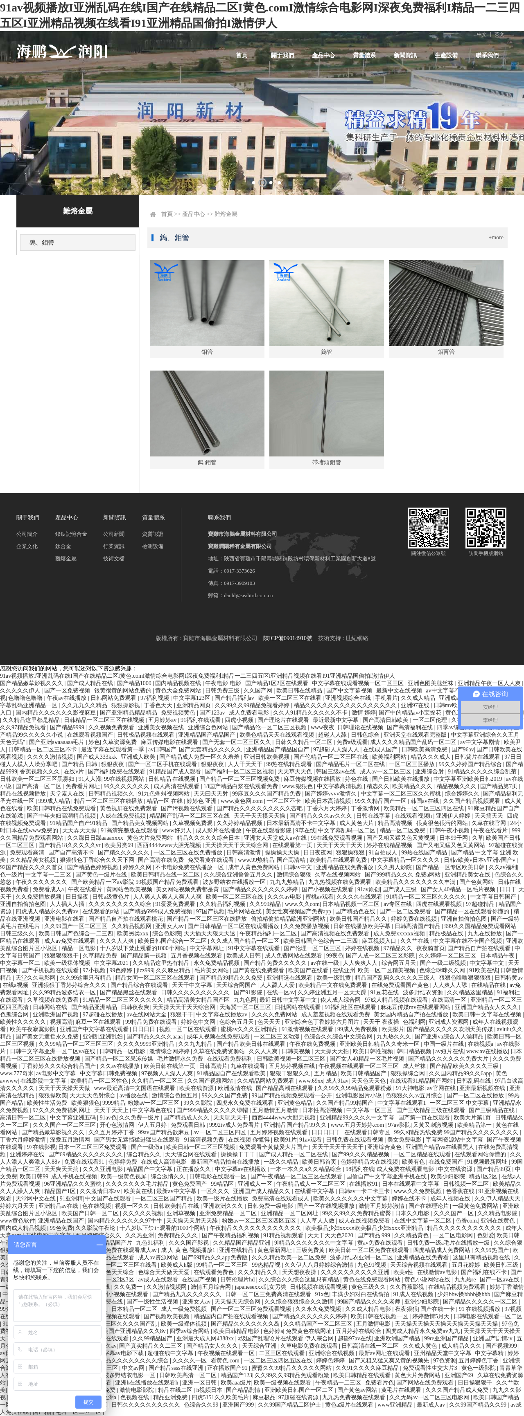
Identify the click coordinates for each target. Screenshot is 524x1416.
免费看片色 (379, 1383)
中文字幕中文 (488, 963)
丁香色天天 (159, 705)
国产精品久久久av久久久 (321, 816)
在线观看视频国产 (91, 735)
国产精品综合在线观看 (140, 985)
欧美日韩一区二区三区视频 (201, 1147)
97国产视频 (210, 911)
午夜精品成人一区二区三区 (311, 1184)
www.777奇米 (17, 1073)
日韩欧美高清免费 (425, 749)
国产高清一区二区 (39, 786)
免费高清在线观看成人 (281, 1199)
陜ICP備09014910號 (287, 638)
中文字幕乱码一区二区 (347, 830)
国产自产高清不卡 (72, 853)
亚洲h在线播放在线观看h (147, 1383)
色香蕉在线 (461, 1191)
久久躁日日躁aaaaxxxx (95, 838)
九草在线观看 (248, 1066)
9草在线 (306, 830)
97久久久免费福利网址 (62, 1110)
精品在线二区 (176, 1390)
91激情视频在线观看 (308, 1029)
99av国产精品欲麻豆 (164, 1132)
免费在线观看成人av (132, 1250)
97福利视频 (155, 698)
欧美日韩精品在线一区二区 (166, 875)
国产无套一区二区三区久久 (237, 742)
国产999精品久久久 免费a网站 (403, 875)
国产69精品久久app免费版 (215, 1257)
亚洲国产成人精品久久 (262, 1191)
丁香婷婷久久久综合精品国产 (59, 1066)
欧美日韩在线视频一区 (380, 1316)
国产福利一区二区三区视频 (240, 772)
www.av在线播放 (487, 1051)
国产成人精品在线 (91, 683)
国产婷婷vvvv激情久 (331, 794)
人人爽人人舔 (451, 985)
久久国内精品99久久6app (461, 1073)
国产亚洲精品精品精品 (129, 713)
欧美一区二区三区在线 (235, 897)
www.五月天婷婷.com (358, 1125)
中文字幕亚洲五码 (73, 1118)
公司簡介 (27, 534)
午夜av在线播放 (67, 698)
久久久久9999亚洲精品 (146, 1044)
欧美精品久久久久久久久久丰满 (416, 882)
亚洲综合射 (430, 772)
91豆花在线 (385, 992)
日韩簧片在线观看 (478, 757)
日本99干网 (454, 838)
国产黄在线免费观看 (259, 970)
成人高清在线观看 (177, 786)
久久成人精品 (419, 698)
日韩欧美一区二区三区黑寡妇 (38, 779)
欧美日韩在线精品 (300, 691)
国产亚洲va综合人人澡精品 (450, 1037)
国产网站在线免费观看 (425, 1383)
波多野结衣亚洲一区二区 (362, 1257)
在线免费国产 (447, 1162)
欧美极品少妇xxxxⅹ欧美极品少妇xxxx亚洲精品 (365, 1228)
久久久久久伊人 (21, 691)
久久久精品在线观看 (109, 1257)
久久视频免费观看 (112, 727)
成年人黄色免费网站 (254, 867)
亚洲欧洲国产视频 (56, 1014)
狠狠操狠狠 (351, 853)
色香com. (467, 1221)
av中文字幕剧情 (480, 742)
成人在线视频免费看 (365, 1221)
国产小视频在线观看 (328, 889)
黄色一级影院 (479, 1368)
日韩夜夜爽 (135, 1007)
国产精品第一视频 (144, 956)
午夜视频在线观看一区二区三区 (359, 1066)
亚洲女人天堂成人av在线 (276, 838)
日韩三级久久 (18, 934)
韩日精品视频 (415, 1051)
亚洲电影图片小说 (359, 1095)
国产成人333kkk (98, 757)
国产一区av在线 (500, 1280)
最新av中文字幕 (177, 1191)
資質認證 (152, 534)
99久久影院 (198, 1103)
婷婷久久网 (138, 867)
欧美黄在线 (139, 1191)
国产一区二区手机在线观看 (163, 764)
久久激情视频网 (167, 1287)
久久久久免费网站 (275, 1014)
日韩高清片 (213, 1066)
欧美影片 (393, 1029)
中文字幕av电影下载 (118, 1353)
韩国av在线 (425, 801)
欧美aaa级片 (236, 1383)
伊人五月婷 (153, 1125)
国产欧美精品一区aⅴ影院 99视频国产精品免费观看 (135, 882)
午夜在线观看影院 (269, 830)
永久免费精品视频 (217, 963)
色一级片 (11, 875)
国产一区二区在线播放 (476, 1095)
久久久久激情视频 (51, 757)
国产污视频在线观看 (187, 808)
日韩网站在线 (51, 1007)
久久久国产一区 (454, 1213)
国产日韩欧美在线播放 (401, 779)
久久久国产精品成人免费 (457, 1390)
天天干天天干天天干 (338, 1147)
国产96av (463, 749)
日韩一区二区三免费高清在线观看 (269, 1294)
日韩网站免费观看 (114, 698)
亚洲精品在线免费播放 (345, 867)
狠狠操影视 (126, 705)
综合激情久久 (169, 1176)
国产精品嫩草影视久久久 (32, 683)
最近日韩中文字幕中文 (289, 1000)
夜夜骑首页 (430, 948)
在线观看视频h (414, 816)
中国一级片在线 (444, 1044)
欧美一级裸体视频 (68, 963)
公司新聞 (113, 534)
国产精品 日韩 (80, 764)
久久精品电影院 (498, 1213)
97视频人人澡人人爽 (167, 1073)
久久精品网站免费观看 (266, 1081)
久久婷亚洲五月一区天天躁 (333, 992)
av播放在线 (134, 1095)
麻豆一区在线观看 (99, 1022)
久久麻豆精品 (174, 970)
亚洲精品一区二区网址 (290, 1213)
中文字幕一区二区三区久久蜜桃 (402, 794)
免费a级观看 (352, 742)
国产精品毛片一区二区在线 (351, 764)
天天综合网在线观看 (191, 1154)
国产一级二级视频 (444, 963)
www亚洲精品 (395, 1405)
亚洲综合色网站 (209, 727)
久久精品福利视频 (223, 904)
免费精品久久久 (178, 1235)
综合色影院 (166, 934)
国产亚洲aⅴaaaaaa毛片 (57, 742)
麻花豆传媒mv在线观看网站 (416, 1007)
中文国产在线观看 (109, 1199)
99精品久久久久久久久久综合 (132, 1361)
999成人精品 (55, 801)
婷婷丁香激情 (507, 1287)
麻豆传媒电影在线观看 (170, 742)
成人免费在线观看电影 (406, 1169)
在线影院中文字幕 (44, 1081)
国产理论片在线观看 (284, 720)
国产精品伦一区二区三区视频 (270, 727)
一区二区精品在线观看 (422, 1154)
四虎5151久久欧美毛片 (221, 1397)
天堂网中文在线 (36, 1199)
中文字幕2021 (112, 963)
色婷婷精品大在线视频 (370, 1162)
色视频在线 (135, 1397)
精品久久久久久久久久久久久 (465, 1228)
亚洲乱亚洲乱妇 (103, 1037)
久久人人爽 (264, 1051)
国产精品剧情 (244, 1390)
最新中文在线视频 (400, 691)
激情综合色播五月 (175, 1095)
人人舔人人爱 (278, 985)
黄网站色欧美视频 (130, 889)
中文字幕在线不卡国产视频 (468, 941)
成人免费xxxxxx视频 (400, 934)
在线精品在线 (489, 985)
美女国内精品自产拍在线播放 (412, 1014)
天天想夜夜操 (300, 1272)
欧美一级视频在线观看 (283, 1383)
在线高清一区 (450, 1000)
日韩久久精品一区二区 (304, 742)
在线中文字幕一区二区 (423, 1221)
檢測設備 (152, 546)
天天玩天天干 (231, 1118)
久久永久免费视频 (319, 1309)
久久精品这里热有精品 (161, 963)
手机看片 (386, 698)
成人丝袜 (415, 1066)
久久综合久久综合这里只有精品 (300, 1280)
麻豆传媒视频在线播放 (313, 779)
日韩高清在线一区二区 (370, 1346)
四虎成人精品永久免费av (48, 911)
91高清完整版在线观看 (130, 830)
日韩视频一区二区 (466, 1184)
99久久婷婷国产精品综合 (471, 764)
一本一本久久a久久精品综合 (306, 1169)
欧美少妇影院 (449, 1176)
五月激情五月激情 (276, 1110)
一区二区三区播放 (412, 764)
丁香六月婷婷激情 (23, 1140)
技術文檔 (113, 558)
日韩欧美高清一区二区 (188, 1375)
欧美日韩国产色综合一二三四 (76, 934)
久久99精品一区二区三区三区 (76, 1044)
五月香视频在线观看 (197, 956)
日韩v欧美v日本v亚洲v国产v (480, 860)
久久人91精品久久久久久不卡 (311, 713)
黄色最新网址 (275, 1250)
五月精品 (326, 1073)
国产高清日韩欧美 (386, 720)
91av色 (108, 1118)
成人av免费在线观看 (70, 941)
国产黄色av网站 (358, 1390)
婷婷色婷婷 (331, 1361)
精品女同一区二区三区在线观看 (156, 978)
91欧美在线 (483, 970)
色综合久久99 (202, 1405)
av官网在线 (442, 1088)
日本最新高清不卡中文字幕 (302, 823)
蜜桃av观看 (319, 897)
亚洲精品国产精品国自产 (278, 749)
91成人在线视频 (414, 1294)
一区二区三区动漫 (277, 1037)
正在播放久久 (194, 1169)
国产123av (212, 713)
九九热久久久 (395, 1037)
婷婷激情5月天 (431, 1316)
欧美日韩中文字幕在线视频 (487, 1014)
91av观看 (311, 1140)
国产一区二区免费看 (406, 911)
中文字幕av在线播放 (241, 1169)
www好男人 (177, 830)
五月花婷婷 (467, 1265)
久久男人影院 (395, 867)
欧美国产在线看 (309, 970)
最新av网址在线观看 (385, 1353)
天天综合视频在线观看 (419, 1265)
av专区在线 (398, 904)
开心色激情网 (118, 1125)
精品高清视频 (396, 823)
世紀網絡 (357, 638)
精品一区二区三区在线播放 (109, 801)
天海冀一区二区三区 (246, 1007)
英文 (499, 34)
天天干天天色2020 (331, 1235)
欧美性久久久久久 (23, 1022)
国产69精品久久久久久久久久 (86, 1154)
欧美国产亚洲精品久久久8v (132, 1331)
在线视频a (481, 1044)
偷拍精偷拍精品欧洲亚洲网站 (289, 919)
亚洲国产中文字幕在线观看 (95, 1029)
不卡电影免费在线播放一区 (190, 867)
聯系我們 (487, 55)
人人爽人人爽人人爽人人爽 (168, 897)
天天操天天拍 (332, 1051)
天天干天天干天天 (340, 845)
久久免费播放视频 (39, 897)
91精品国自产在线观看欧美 (232, 1073)
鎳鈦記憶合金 (71, 534)
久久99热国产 (492, 1250)
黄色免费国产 (190, 1184)
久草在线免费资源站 (219, 1051)
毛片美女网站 (212, 970)
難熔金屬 (226, 214)
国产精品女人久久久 (212, 1346)
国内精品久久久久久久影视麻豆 (56, 713)
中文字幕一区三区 (370, 1110)
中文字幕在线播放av (222, 1014)
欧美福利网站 (390, 757)
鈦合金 (63, 546)
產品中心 (323, 55)
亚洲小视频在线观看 (123, 1294)
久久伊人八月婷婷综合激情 (320, 1265)
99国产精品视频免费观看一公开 (293, 1095)
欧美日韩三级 (502, 1265)
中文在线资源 (456, 1169)
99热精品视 (267, 1265)
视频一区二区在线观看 (188, 1029)
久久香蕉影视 (408, 1287)
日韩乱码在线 (474, 1081)
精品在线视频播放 (23, 794)
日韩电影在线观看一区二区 (488, 1316)
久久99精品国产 (153, 1338)
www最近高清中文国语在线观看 (135, 1088)
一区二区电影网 (453, 1235)
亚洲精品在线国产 (62, 1221)
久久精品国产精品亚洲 (242, 1243)
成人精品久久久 (462, 1346)
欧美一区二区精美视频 (387, 970)
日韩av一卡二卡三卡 (365, 1191)
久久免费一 (129, 1287)
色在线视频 (97, 1206)
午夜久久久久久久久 (42, 882)
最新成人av (432, 1405)
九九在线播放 (486, 934)
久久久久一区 (190, 1361)
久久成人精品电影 (369, 1309)
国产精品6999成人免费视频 (158, 911)
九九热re (465, 1280)
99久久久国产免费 (225, 1095)
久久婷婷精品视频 (240, 823)
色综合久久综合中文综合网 (339, 1037)
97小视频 (95, 970)
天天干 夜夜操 (381, 1022)
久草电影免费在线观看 (309, 1346)
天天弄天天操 (80, 830)
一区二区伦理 (431, 720)
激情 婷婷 (364, 713)
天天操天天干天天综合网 (237, 845)
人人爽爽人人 (361, 963)
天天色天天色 (369, 1081)
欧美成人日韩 (244, 956)
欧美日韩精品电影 (237, 1331)
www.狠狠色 (298, 786)
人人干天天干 (246, 764)
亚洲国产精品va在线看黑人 (441, 1147)
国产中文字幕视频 (350, 691)
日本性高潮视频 (323, 1110)
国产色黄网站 (477, 882)
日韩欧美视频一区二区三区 (292, 1059)
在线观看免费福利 (230, 1059)
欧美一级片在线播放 (223, 1199)
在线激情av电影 (437, 1272)
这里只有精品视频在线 (482, 1257)
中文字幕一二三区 (49, 875)
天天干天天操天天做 (65, 1088)
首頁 (241, 55)
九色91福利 (151, 1243)
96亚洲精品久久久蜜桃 (73, 1184)
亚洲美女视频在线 (161, 727)
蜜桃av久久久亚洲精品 (250, 1029)
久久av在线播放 (120, 1066)
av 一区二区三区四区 (220, 1132)
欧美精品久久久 (413, 786)
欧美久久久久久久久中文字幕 (351, 1199)
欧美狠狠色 (85, 1103)
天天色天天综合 (115, 1272)
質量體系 (364, 55)
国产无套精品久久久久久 (211, 749)
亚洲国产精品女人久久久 (487, 1007)
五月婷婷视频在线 (292, 1066)
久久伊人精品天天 (498, 1199)
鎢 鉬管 (207, 462)
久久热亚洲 (140, 1235)
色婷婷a (273, 1331)
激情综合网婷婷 (170, 1051)
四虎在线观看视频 (439, 904)
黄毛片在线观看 (402, 1390)
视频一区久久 (133, 1206)
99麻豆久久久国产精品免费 (267, 794)
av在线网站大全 (147, 1014)
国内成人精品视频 (23, 1228)
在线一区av (281, 992)
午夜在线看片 (491, 830)
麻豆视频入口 (380, 941)
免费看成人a (49, 889)
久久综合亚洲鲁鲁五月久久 (239, 875)
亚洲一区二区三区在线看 (126, 1265)
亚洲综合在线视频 (332, 1353)
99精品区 (223, 1184)
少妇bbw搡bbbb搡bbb (464, 1294)
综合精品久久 (144, 1154)
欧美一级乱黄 (334, 978)
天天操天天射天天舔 (192, 1221)
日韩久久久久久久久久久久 (196, 992)
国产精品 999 (374, 1235)
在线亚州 (343, 970)
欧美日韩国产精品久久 (359, 919)
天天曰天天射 (212, 794)
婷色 (94, 742)
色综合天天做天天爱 (164, 1272)
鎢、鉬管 (41, 242)
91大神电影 (410, 1088)
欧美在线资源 (197, 1088)
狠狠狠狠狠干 (62, 956)
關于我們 (282, 55)
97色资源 (444, 1361)
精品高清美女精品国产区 (199, 1000)
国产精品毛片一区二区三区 (68, 1412)
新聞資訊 (405, 55)
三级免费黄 (311, 1250)
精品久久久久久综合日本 (209, 838)
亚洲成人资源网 (449, 1022)
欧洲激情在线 (236, 1088)
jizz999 (144, 970)
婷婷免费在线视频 (414, 919)
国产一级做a (147, 1147)
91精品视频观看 (284, 1235)
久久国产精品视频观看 (472, 801)
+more (496, 237)
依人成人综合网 (341, 1000)
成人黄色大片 (357, 823)
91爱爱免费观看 (176, 904)
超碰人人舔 (333, 735)
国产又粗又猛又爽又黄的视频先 (390, 1361)
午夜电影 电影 (223, 683)
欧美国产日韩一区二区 (90, 1213)
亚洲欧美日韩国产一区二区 (299, 1390)
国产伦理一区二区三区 (313, 948)
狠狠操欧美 (52, 1095)
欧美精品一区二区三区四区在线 (424, 808)
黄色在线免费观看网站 (372, 1280)
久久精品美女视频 (33, 860)
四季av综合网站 (190, 1331)
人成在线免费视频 (123, 816)
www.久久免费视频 (418, 1191)
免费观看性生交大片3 (431, 1368)
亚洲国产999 (238, 1405)
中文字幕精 (490, 1353)
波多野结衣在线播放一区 (235, 882)
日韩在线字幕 (374, 816)
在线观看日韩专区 (368, 1132)
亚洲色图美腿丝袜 (431, 683)
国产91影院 (249, 992)
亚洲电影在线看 (65, 919)
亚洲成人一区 (256, 1184)
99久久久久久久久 (127, 786)
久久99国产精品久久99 (478, 1405)
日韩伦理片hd (238, 1280)
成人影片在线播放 (219, 830)
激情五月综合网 (212, 1287)
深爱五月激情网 (71, 1140)
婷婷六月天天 (18, 1206)
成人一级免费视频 (184, 1309)
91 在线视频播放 (480, 1309)
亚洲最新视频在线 (483, 1088)
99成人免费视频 (358, 1029)
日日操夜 (78, 897)
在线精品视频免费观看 (457, 1287)
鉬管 (207, 352)
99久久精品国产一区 (381, 801)
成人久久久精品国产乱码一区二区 (414, 742)
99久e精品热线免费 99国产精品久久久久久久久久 (456, 1132)
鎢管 (326, 352)
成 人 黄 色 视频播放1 (189, 1250)
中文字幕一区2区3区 (109, 1280)
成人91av (337, 1081)
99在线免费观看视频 (337, 838)
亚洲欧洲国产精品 (398, 1338)
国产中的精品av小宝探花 (411, 713)
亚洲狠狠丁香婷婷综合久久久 (70, 985)
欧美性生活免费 (48, 1103)
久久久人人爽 (117, 941)
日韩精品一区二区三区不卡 (43, 749)
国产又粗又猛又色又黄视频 (401, 838)
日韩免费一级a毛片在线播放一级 (449, 1243)
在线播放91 (364, 1184)
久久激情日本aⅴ (101, 1191)
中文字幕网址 (208, 948)
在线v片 (75, 772)
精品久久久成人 (431, 757)
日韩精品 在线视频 (172, 779)
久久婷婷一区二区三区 (448, 956)
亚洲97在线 (416, 705)
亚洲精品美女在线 (468, 875)
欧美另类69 (119, 845)
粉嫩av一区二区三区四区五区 (260, 1221)
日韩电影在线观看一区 (218, 1176)
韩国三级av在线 (336, 772)
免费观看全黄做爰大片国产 (274, 1147)
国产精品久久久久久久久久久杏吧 (260, 808)
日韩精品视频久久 (112, 794)
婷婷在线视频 (363, 948)
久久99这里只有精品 (86, 978)
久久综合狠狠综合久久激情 (299, 1302)
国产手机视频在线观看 (50, 970)
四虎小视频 (240, 720)
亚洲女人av (170, 926)
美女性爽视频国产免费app (299, 911)
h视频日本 (210, 1390)
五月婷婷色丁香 (479, 1361)
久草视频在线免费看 (53, 1000)
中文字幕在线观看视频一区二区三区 (358, 683)
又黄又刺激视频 (434, 1125)
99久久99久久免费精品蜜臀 (357, 1213)
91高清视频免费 (205, 1140)
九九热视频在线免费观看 (340, 882)
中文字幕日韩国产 (494, 897)
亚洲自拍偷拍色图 (23, 904)
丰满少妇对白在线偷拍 (361, 1294)
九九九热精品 (288, 882)
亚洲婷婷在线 (28, 1154)
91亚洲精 (71, 1199)
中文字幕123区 (192, 698)
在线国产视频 (200, 1280)
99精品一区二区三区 (222, 1265)
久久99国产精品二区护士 (290, 1405)
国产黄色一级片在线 (102, 875)
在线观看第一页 (293, 845)
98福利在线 (360, 1169)
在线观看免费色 (214, 1272)
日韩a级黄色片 (111, 897)
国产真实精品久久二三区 (151, 1346)
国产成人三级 (400, 889)
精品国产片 (119, 1243)
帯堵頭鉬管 (326, 462)
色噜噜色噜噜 (26, 698)
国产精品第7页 (499, 786)
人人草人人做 (318, 1221)
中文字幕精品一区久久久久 (406, 860)
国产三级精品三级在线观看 (431, 1110)
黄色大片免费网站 (150, 838)
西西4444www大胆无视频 (170, 845)
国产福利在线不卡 (484, 1272)
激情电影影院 (138, 1390)
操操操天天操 (283, 853)
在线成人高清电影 (164, 1162)
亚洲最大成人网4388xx (205, 1338)
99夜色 (334, 956)
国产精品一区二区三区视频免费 (240, 779)
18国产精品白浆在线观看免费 (241, 786)
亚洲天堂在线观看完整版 (416, 735)
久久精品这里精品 (471, 992)
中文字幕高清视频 (340, 786)
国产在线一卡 (438, 1309)
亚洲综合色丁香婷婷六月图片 (323, 1022)
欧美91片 (285, 1140)
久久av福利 (503, 867)
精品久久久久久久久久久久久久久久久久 (346, 705)
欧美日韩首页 (320, 1162)
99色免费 (61, 1228)
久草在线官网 (490, 823)
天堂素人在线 (68, 794)
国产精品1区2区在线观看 (277, 683)
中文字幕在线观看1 (402, 1103)
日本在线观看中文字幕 (411, 1184)
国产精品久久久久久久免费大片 (449, 1059)
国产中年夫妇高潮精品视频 (62, 816)
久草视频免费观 (193, 823)
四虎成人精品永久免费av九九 (423, 1331)
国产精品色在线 (356, 911)
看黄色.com (226, 1361)
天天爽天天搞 (62, 1169)
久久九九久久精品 (85, 705)
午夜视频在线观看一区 (226, 1353)
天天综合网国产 (237, 985)
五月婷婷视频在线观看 (279, 1132)
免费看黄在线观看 (211, 860)
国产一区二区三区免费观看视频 (252, 1309)
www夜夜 (322, 727)
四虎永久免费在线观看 (245, 1103)
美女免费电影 (405, 1140)
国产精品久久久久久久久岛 (246, 1324)
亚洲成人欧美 (139, 757)
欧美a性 (404, 1272)
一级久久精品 (282, 1162)
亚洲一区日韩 (200, 1383)
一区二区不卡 (285, 801)
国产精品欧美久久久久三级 (465, 1066)
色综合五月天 (237, 1022)
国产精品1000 (135, 683)
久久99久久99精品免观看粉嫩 (355, 1088)
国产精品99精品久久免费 (231, 978)
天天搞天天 (489, 816)
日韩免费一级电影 (271, 1206)
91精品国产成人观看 (176, 772)
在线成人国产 (381, 749)
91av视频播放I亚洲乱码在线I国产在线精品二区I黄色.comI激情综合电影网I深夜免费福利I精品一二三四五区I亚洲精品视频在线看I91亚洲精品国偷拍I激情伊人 (197, 676)
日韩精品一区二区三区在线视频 (105, 720)
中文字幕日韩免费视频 (109, 1073)
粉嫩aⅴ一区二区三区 (154, 1103)
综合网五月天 (400, 963)
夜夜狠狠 (406, 1309)
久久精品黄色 (412, 1235)
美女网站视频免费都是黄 (188, 889)
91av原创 (368, 889)
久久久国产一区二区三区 (65, 1125)
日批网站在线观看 (298, 1007)
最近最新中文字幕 (336, 720)
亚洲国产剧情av (493, 1338)
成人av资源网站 (158, 1257)
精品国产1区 (60, 1191)
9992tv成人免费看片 (235, 1125)
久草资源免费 (120, 742)
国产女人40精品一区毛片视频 (459, 889)
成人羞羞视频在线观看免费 (336, 1014)
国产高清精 (292, 860)
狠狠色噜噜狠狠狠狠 (465, 978)
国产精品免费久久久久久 (276, 963)
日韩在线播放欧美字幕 (362, 926)
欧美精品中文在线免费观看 (333, 985)
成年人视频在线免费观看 (219, 1037)
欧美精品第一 (475, 1125)
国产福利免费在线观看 (117, 772)
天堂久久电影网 (36, 978)
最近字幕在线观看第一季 (113, 749)
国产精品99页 (495, 1169)
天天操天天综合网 (238, 1302)
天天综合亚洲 (260, 1346)
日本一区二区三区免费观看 (93, 1147)
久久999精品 (265, 904)
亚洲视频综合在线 (349, 698)
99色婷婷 (121, 970)
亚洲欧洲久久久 (224, 1206)
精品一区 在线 (165, 801)
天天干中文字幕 (193, 985)
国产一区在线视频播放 (326, 1206)
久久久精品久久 (259, 1272)
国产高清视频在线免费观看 (335, 934)
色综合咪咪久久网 (443, 970)
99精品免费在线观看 (151, 1022)
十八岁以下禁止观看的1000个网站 (143, 948)
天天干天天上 (112, 1110)
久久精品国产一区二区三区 (318, 1324)
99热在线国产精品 (425, 853)
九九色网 (245, 1000)
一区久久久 (216, 1191)
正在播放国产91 (228, 1368)
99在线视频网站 (125, 779)
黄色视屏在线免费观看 (129, 808)
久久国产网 (259, 691)
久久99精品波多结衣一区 (65, 992)
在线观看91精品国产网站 (422, 1081)
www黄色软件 (17, 1221)
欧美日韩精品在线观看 (362, 1375)
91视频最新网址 (488, 1162)
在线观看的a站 (101, 911)
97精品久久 (399, 948)
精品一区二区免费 (403, 830)
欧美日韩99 (34, 1176)
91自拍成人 (383, 853)
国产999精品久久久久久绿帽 (213, 1110)
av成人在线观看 (158, 1280)
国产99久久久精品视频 (361, 1154)
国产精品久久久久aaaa (155, 1037)
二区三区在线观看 (282, 1353)
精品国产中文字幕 (150, 1169)
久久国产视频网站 (211, 1081)
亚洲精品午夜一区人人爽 (490, 683)
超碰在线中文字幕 (171, 1353)
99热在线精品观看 (290, 764)
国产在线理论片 (429, 1206)
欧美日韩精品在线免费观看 (62, 808)
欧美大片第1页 (473, 1118)
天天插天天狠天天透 (210, 934)
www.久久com (302, 904)
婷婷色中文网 (199, 1022)
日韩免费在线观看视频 (355, 1140)
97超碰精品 (481, 904)
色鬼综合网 (15, 1014)
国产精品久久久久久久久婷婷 (261, 889)
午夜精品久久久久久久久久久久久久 (256, 1228)
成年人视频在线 (451, 1199)
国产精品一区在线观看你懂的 (473, 911)
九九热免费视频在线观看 (354, 1397)
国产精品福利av (235, 698)
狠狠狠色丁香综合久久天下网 (98, 860)
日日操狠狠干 (476, 1383)
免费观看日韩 (189, 1125)
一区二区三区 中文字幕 (460, 1103)
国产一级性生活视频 (153, 1302)
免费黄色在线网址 (309, 1331)
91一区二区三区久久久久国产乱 (117, 1324)
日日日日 (144, 1029)
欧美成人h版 (177, 1265)
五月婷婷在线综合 (359, 1331)
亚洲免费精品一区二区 (228, 1213)
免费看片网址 (84, 786)
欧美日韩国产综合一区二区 (173, 941)
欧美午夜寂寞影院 (33, 1029)
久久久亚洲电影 (103, 1169)
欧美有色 (414, 1162)
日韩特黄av (509, 978)
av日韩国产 (162, 749)
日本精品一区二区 (135, 1309)
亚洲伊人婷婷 (454, 816)
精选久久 (377, 786)
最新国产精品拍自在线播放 (226, 1162)
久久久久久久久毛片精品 (138, 1184)
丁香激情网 (366, 808)
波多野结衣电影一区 (130, 1375)
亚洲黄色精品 (296, 1103)
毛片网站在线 (245, 911)
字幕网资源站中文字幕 (455, 1140)
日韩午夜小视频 (450, 830)
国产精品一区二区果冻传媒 (119, 1059)
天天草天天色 (296, 772)
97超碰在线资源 (299, 1397)
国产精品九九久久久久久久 (187, 1294)
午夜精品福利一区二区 (268, 934)
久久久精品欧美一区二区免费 (290, 1257)
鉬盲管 (446, 352)
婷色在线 (357, 779)
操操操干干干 (239, 1154)
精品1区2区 (484, 1176)
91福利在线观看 (201, 720)
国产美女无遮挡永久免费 (48, 1037)
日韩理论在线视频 (361, 727)
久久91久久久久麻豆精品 (368, 1368)
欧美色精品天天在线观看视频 (277, 735)
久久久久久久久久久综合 (120, 904)
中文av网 (134, 1368)
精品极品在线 (447, 934)
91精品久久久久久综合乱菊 (483, 772)
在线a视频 (15, 985)
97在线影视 (41, 1147)
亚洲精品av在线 (59, 1206)
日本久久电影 (413, 1213)
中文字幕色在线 (153, 1110)
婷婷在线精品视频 (390, 845)
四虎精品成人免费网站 (442, 1250)
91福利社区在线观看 (351, 1007)
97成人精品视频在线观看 (397, 1000)
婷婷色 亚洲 (202, 801)
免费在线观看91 (85, 1162)
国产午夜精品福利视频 (231, 1235)
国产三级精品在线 (492, 1110)
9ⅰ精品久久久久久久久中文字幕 (314, 1243)
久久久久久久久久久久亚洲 (356, 1272)
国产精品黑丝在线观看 (129, 992)
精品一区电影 (79, 948)
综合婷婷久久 (463, 794)
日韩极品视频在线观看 (146, 735)
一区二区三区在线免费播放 (189, 853)
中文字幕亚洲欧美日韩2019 (469, 779)
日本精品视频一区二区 (351, 904)
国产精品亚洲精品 (95, 1007)
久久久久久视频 (144, 1213)
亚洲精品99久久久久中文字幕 (358, 1118)
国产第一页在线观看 (425, 1118)
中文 (482, 34)
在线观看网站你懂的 (481, 1154)
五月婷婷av (163, 720)
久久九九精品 (196, 1044)
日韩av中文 (299, 867)
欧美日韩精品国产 (364, 1073)
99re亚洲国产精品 (447, 1338)
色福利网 (414, 1022)
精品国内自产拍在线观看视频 (232, 1316)
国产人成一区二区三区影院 (381, 956)
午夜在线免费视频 (313, 1044)
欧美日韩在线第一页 (170, 1066)
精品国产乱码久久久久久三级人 (396, 978)
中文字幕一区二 (21, 963)
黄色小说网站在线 (428, 1280)
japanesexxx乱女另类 (261, 1287)
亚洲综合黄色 (385, 1147)
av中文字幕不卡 (446, 691)
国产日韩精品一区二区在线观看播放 (234, 926)
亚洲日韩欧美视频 (267, 757)
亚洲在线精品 (237, 1250)
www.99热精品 (256, 860)
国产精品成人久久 (187, 1118)
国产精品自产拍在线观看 (479, 948)
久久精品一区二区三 (158, 1081)
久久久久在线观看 (360, 897)
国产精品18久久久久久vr (70, 845)
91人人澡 (90, 779)
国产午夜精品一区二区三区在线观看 (297, 1176)
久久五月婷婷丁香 (112, 1132)
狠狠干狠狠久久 (291, 1073)
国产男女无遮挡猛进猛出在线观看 (138, 1140)
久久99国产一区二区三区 (76, 926)
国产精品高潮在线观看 (285, 1088)
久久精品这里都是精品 (31, 720)
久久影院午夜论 (96, 1228)
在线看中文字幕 (315, 1191)
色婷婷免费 (123, 1162)
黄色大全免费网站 (179, 691)
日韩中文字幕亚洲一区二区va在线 (53, 1051)
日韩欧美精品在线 (177, 1206)
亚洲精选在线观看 (290, 978)
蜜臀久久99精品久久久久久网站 (292, 1368)
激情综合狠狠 (295, 875)
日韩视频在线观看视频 (319, 1287)
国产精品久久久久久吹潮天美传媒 (451, 1029)
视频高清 (61, 1022)
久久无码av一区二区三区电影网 (430, 1397)
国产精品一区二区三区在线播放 (207, 919)
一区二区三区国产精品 (164, 1199)
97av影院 (399, 1125)
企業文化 (27, 546)
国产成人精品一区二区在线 (294, 1154)
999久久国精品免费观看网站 (481, 926)
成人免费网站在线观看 (294, 956)
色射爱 (485, 1235)
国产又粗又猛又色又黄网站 (451, 845)
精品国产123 (236, 1375)
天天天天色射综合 (93, 1095)
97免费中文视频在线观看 (109, 1316)
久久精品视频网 (132, 926)
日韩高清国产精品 (418, 926)
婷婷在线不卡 (410, 1199)
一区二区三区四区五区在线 (279, 1361)
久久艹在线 (415, 941)
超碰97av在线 (355, 1338)
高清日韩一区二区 (23, 1118)
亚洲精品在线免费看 (423, 1257)
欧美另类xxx (133, 934)
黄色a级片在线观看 (350, 1405)
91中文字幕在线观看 (254, 948)
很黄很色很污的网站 (443, 823)
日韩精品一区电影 (123, 1051)
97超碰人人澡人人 (337, 749)
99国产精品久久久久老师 (369, 1302)
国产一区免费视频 (68, 691)
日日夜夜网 (318, 853)
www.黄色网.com (242, 801)
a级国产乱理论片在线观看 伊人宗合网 (286, 1338)
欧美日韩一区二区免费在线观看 (370, 1250)
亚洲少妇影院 (422, 1302)
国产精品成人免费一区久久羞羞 (200, 757)
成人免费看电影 (250, 713)
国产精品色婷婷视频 (93, 867)
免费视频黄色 (179, 713)
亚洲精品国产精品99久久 (296, 1125)
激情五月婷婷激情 (382, 1206)
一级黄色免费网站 (476, 1206)
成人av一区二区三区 (386, 772)
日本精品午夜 (498, 956)
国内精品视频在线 (179, 683)
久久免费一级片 (140, 1118)
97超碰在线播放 (103, 1014)
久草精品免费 (101, 956)
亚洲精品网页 (194, 705)
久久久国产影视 (189, 1243)
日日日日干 (327, 1132)
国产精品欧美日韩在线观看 (252, 1044)
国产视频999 (502, 1346)
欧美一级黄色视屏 (124, 1176)
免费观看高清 (28, 853)
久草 (477, 838)
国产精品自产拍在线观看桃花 (126, 919)
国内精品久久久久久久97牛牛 (126, 1221)
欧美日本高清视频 (328, 801)
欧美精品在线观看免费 (338, 860)
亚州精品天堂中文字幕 (443, 1353)
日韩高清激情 (244, 853)
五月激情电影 (374, 1324)
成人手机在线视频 (75, 1176)
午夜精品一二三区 (339, 1383)
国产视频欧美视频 (167, 1316)
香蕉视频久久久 (40, 772)
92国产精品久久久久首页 (32, 867)
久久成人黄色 (421, 1346)
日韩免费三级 (223, 691)
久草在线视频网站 (338, 875)
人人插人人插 (68, 904)
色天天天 (269, 1022)
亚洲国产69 (460, 1375)
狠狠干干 (181, 1014)
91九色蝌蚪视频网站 (164, 794)
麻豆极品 (264, 1397)
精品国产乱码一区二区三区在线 (190, 816)
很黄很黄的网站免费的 (123, 691)
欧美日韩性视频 (374, 1051)
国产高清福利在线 (410, 727)
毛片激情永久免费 (181, 1059)
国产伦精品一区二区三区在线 (332, 757)
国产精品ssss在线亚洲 (177, 1368)
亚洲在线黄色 (499, 1221)
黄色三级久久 (369, 1287)
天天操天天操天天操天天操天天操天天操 (447, 1324)
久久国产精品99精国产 (345, 1103)
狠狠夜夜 (113, 764)
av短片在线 (449, 1051)
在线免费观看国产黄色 (400, 985)
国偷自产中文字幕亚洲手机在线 (387, 1176)
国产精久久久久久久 (124, 853)
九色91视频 (372, 1265)
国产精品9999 (68, 727)
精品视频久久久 (457, 786)
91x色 (322, 1294)
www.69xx (310, 1081)
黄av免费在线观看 (380, 1243)
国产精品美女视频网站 (140, 823)
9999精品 (113, 1103)
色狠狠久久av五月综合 (415, 1095)
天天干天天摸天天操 (260, 816)
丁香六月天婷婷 (327, 808)
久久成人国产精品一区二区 (245, 941)
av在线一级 (326, 963)
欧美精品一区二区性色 (99, 1081)
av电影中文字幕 (56, 1073)
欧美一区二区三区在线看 (290, 698)
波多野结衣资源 (424, 992)
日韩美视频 (297, 1051)
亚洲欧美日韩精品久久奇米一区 (380, 1044)
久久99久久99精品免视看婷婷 (253, 705)
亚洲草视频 (182, 1213)
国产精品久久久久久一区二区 (481, 1302)
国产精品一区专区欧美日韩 (451, 867)
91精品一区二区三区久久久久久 (427, 897)
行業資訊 (113, 546)
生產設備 (446, 55)
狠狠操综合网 (409, 1073)
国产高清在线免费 (161, 860)
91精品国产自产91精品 (79, 823)
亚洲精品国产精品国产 (207, 735)
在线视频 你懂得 (249, 1140)
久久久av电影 (285, 897)
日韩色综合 (366, 735)
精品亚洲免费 (171, 1397)
